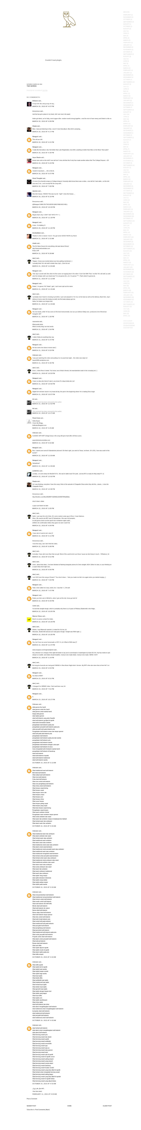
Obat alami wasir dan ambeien (41, 823)
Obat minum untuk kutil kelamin (42, 899)
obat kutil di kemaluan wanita (41, 722)
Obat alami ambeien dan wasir (41, 836)
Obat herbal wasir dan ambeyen (42, 821)
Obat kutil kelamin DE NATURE (42, 903)
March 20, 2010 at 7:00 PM (43, 186)
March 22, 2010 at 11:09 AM (43, 466)
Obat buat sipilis (37, 976)
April (125, 38)
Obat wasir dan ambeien (39, 869)
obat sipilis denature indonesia (41, 878)
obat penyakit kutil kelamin (40, 1015)
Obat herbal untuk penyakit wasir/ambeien (45, 856)
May (124, 35)
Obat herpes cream (38, 794)
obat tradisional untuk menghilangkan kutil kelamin (47, 1008)
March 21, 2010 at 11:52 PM (43, 403)
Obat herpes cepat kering (40, 788)
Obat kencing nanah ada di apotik (42, 1054)
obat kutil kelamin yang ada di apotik (43, 718)
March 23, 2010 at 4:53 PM (43, 668)
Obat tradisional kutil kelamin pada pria (44, 932)
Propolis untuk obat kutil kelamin (42, 936)
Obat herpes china (38, 799)
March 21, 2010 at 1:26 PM (43, 316)
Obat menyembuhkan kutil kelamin (43, 895)
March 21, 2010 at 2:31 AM (43, 238)
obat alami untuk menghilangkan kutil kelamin (46, 1030)
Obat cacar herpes (38, 801)
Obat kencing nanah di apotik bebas (43, 1078)
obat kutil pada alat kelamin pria (42, 733)
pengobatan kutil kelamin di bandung (43, 751)
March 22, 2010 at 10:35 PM (43, 634)
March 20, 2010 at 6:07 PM (43, 173)
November (127, 17)
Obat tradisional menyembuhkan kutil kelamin (46, 897)
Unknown (35, 355)
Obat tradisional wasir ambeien (41, 840)
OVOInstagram (129, 325)
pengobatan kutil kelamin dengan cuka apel (45, 744)
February (127, 15)
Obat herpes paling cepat (40, 803)
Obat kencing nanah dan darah (41, 1037)
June (125, 33)
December (127, 47)
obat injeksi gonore (38, 716)
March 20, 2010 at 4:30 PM (43, 152)
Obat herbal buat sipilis (39, 984)
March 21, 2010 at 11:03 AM (43, 266)
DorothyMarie (36, 233)
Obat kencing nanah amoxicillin (42, 1043)
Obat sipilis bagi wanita (39, 973)
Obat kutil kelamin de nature (41, 908)
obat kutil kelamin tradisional (41, 758)
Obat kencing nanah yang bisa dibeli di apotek (46, 1076)
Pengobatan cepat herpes (40, 810)
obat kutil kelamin (37, 753)
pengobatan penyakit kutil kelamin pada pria (46, 727)
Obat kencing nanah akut (40, 1052)
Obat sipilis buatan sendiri (40, 971)
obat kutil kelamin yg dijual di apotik (43, 720)
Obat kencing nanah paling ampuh (43, 1059)
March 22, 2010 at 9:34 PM (43, 601)
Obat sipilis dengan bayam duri (41, 991)
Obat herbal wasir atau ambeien (42, 838)
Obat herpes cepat (38, 790)
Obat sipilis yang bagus (39, 993)
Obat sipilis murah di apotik (40, 950)
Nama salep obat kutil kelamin (41, 912)
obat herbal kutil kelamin (39, 1028)
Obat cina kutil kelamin (39, 777)
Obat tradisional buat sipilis (40, 982)
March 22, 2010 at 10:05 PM (43, 611)
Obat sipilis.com (37, 998)
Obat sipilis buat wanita (39, 969)
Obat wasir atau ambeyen (40, 873)
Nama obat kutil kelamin (39, 910)
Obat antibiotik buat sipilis (40, 980)
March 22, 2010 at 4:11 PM (43, 536)
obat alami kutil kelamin (39, 1032)
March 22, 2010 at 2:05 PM (43, 508)
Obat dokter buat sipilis (39, 987)
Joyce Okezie (36, 157)
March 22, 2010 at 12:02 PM (43, 476)
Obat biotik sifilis (37, 978)
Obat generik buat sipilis (39, 989)
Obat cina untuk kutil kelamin (41, 781)
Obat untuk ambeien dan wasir (41, 816)
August (126, 24)
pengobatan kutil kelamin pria (41, 740)
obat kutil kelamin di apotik (40, 755)
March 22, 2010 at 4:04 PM (43, 525)
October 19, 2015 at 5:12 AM (44, 762)
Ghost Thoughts (37, 178)
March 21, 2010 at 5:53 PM (43, 350)
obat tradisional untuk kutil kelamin (43, 1017)
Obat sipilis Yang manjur (39, 875)
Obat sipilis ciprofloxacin (39, 1000)
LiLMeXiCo (35, 471)
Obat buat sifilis (37, 995)
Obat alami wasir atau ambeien (42, 842)
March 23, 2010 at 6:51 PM (43, 678)
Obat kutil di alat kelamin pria (41, 919)
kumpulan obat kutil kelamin (41, 1011)
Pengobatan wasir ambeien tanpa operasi (45, 814)
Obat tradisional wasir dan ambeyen (43, 834)
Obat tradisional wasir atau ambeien (43, 851)
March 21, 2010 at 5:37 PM (43, 340)
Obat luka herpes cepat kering (41, 808)
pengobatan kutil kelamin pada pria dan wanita (46, 738)
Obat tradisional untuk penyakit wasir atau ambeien (48, 849)
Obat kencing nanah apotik (40, 1039)
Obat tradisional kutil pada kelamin (43, 923)
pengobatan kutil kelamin (40, 736)
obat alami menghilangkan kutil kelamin (44, 1006)
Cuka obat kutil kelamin (39, 779)
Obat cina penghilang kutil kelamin (43, 783)
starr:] (34, 258)
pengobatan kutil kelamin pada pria (43, 725)
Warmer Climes (37, 616)
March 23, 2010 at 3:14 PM (43, 657)
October (126, 19)
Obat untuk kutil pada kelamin (41, 921)
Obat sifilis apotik (37, 965)
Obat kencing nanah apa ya (40, 1048)
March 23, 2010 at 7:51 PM (43, 689)
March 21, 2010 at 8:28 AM (43, 253)
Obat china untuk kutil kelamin (41, 786)
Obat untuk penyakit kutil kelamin (42, 934)
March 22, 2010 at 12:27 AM (43, 413)
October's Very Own (11, 16)
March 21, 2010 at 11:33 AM (43, 304)
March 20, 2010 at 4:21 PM (43, 142)
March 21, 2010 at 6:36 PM (43, 363)
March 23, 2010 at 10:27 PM (43, 699)
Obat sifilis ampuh (37, 954)
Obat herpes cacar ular (39, 792)
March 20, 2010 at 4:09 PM (43, 121)
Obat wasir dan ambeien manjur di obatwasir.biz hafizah (49, 819)
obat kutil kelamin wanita (40, 760)
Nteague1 (35, 136)
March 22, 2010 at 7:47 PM (43, 590)
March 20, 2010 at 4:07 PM (43, 106)
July (125, 31)
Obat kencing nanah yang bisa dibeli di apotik (46, 1070)
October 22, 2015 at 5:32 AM (44, 826)
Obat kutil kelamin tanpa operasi (42, 914)
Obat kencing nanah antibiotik (41, 1041)
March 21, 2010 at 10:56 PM (43, 384)
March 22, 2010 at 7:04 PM (43, 580)
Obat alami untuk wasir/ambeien (42, 847)
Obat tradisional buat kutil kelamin (42, 770)
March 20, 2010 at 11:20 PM (43, 228)
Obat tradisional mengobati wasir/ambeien (45, 853)
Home (69, 1106)
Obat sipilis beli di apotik (39, 967)
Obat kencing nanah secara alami (42, 1063)
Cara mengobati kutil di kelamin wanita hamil (46, 749)
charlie (34, 243)
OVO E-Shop (127, 321)
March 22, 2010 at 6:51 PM (43, 557)
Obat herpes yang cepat (39, 805)
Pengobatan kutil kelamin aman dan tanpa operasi (47, 731)
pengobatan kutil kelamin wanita (42, 742)
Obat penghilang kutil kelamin (41, 928)
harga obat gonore (38, 713)
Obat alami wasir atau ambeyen (42, 864)
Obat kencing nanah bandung (41, 1065)
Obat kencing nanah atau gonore (42, 1050)
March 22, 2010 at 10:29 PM (43, 622)
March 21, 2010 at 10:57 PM (43, 394)
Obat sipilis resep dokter (39, 880)
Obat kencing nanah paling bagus (42, 1074)
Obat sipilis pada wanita (39, 884)
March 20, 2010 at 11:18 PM (43, 217)
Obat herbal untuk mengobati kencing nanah (46, 1072)
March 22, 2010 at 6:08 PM (43, 546)
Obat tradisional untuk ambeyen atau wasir (45, 860)
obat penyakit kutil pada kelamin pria (43, 729)
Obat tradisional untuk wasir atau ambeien (45, 845)
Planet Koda (36, 418)
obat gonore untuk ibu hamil (41, 709)
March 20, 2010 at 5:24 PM (43, 163)
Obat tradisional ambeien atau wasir (43, 862)
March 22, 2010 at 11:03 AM (43, 455)
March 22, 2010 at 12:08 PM (43, 489)
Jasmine (35, 191)
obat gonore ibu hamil (39, 707)
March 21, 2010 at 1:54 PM (43, 329)
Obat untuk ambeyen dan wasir (42, 867)
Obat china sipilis (37, 1002)
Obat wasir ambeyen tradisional (42, 871)
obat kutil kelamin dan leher (40, 1004)
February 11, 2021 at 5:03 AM (44, 1094)
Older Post (107, 1106)
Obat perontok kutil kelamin (40, 930)
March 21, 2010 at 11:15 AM (43, 289)
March (125, 40)
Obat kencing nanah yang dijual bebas (44, 1081)
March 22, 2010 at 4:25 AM (43, 428)
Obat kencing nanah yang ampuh (42, 1061)
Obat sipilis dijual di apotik (40, 947)
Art (33, 399)
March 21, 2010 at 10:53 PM (43, 373)
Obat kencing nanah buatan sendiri (43, 1067)
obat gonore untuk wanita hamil (42, 711)
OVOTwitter (128, 328)
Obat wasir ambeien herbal (40, 812)
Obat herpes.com (37, 797)
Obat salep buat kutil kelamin (41, 775)
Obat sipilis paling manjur (40, 882)
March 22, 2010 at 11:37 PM (43, 645)
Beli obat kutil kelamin (39, 772)
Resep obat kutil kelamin (40, 943)
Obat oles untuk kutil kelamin (41, 917)
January (126, 45)
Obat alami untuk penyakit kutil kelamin (44, 939)
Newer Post (31, 1106)
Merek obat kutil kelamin (39, 906)
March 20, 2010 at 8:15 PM (43, 196)
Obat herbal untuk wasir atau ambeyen (44, 858)
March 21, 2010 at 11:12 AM (43, 278)
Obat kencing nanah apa (40, 1045)
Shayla (34, 126)
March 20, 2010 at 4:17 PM (43, 131)
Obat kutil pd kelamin (38, 941)
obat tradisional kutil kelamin (41, 1013)
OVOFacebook (128, 323)
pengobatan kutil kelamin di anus (42, 747)
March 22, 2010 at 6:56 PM (43, 569)
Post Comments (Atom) (42, 1109)
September (127, 22)
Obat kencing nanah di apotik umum (43, 1056)
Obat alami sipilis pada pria (40, 952)
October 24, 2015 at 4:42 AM (44, 957)
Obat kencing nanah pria (40, 1034)
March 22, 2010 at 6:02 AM (43, 443)
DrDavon (35, 100)
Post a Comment (32, 1098)
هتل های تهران (36, 1088)
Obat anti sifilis (37, 945)
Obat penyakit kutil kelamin (40, 925)
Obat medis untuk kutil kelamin (41, 901)
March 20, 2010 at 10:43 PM (43, 207)
